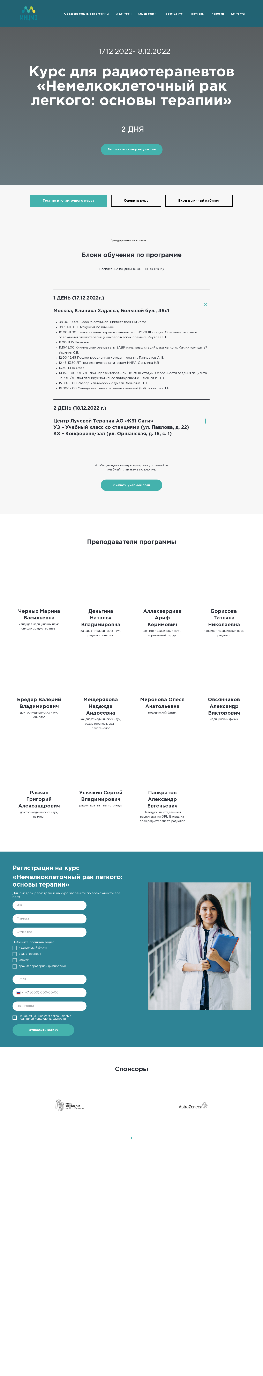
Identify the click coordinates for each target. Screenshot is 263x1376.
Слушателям (147, 14)
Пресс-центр (173, 14)
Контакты (238, 14)
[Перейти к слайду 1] (131, 1138)
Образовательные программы (86, 14)
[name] (50, 905)
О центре (123, 14)
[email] (50, 979)
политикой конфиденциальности (42, 1019)
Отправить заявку (43, 1030)
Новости (217, 14)
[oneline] (50, 1006)
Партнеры (197, 14)
